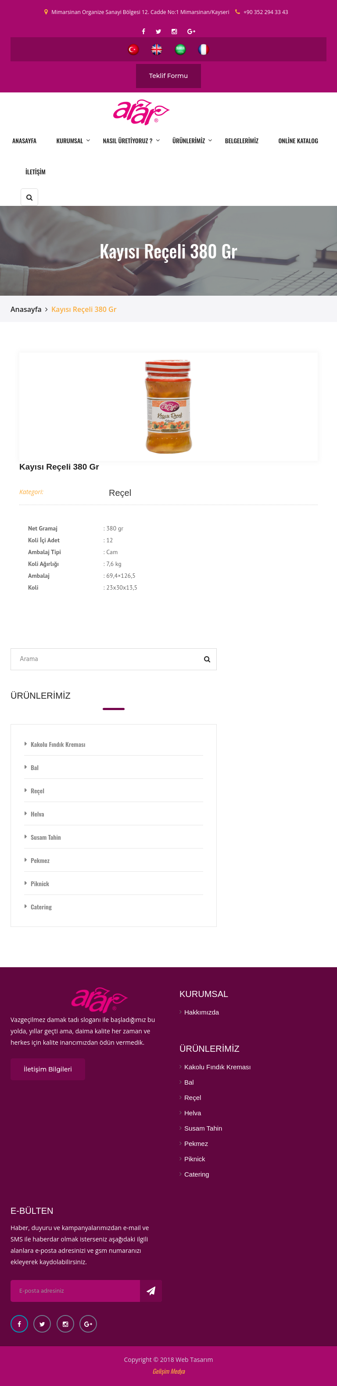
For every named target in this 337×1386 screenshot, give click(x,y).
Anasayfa (26, 309)
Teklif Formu (168, 76)
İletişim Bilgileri (48, 1069)
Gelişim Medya (168, 1370)
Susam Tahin (46, 837)
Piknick (40, 883)
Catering (41, 906)
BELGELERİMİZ (241, 140)
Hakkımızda (201, 1012)
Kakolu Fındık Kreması (58, 744)
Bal (35, 767)
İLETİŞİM (35, 171)
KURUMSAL (70, 140)
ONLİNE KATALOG (298, 140)
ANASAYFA (24, 140)
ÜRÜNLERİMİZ (188, 140)
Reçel (120, 493)
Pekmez (40, 860)
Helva (37, 813)
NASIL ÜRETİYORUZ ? (128, 140)
